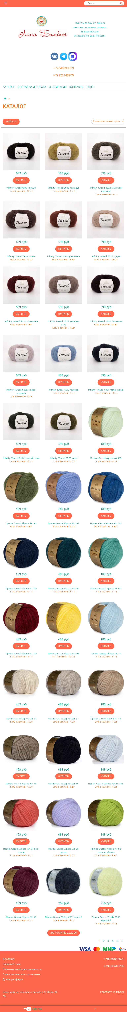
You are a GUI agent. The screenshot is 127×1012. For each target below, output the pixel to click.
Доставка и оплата (31, 87)
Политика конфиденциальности (22, 969)
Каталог (9, 87)
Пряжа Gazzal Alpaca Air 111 (106, 653)
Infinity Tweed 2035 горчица (63, 188)
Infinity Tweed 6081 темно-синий (106, 390)
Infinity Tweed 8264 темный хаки (21, 458)
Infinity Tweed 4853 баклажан (106, 321)
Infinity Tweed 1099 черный (21, 188)
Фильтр (11, 122)
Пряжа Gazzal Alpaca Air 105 (21, 588)
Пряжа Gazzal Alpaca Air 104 (105, 523)
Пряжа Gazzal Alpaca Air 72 (63, 718)
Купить (21, 180)
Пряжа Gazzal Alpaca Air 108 (21, 653)
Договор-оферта (13, 979)
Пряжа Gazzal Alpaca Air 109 (63, 653)
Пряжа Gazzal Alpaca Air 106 (63, 588)
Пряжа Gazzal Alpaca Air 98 (21, 917)
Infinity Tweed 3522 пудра (106, 256)
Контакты (76, 87)
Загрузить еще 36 (63, 933)
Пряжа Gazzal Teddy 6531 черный (63, 917)
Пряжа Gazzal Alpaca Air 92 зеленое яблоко (106, 850)
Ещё (91, 87)
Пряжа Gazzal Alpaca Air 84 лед (105, 783)
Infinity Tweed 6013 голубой (64, 390)
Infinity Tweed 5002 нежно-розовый (21, 391)
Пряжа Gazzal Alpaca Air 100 (105, 458)
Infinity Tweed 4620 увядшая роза (63, 323)
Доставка (8, 959)
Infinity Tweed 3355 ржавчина (63, 256)
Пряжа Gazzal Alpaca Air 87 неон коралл (21, 850)
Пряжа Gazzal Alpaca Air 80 (63, 783)
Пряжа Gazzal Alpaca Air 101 (21, 523)
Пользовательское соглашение (21, 974)
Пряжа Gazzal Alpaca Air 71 (21, 718)
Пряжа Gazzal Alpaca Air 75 (106, 718)
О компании (58, 87)
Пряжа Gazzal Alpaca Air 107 (105, 588)
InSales (120, 992)
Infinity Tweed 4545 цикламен (21, 321)
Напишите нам (11, 964)
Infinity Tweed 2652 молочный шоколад (106, 189)
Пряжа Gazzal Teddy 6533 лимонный (106, 919)
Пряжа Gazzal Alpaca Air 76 (21, 783)
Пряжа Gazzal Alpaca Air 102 (63, 523)
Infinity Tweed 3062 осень (21, 256)
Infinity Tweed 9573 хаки (63, 458)
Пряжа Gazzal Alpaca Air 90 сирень (63, 850)
